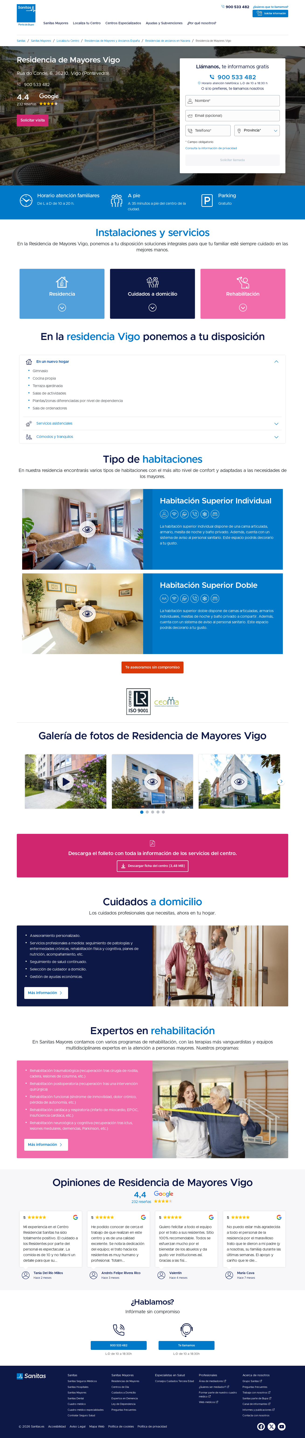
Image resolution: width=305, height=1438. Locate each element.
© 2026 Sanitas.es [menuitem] (31, 1426)
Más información (42, 993)
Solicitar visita (33, 120)
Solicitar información (275, 13)
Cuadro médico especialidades (86, 1410)
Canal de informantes (256, 1404)
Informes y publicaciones (259, 1410)
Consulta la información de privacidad (211, 148)
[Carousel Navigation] (152, 781)
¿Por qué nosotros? (201, 23)
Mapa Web (96, 1426)
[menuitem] (56, 26)
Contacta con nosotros (256, 1415)
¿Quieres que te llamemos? (270, 7)
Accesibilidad (57, 1426)
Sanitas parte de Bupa (257, 1398)
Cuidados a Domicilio (123, 1392)
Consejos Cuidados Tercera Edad (174, 1381)
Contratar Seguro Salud (81, 1415)
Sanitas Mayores (55, 23)
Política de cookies (121, 1426)
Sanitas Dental (76, 1398)
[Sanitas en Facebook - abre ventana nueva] (261, 1429)
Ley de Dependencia (123, 1404)
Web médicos (208, 1402)
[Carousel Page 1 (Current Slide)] (141, 812)
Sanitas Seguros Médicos (82, 1381)
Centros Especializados (123, 23)
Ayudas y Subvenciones (164, 23)
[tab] (152, 361)
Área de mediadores (212, 1381)
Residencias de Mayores (125, 1381)
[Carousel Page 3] (152, 812)
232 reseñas (26, 104)
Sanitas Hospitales (78, 1387)
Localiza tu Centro (87, 23)
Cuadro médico (77, 1404)
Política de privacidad (152, 1426)
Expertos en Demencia (124, 1398)
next (281, 781)
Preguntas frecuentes (123, 1410)
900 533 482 (235, 7)
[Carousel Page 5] (163, 812)
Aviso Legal (77, 1426)
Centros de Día (120, 1387)
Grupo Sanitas (252, 1381)
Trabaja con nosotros (256, 1392)
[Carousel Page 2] (147, 812)
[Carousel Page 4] (157, 812)
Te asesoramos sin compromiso (152, 667)
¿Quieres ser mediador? (214, 1387)
